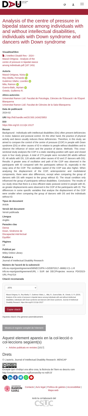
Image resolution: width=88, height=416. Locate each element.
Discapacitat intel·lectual (14, 234)
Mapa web (53, 390)
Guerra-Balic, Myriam (13, 87)
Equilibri (6, 237)
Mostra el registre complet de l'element (24, 328)
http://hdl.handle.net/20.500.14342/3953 (27, 117)
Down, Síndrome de (12, 231)
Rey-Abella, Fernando (13, 78)
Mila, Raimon (9, 84)
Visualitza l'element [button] (15, 12)
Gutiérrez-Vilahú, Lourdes (15, 81)
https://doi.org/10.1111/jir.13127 (18, 125)
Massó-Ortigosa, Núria (13, 74)
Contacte (29, 387)
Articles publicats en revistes (23, 347)
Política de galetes (56, 387)
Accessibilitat (73, 387)
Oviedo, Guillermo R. (12, 90)
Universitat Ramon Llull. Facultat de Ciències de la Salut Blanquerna (36, 104)
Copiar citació (14, 309)
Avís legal (40, 387)
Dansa (5, 227)
